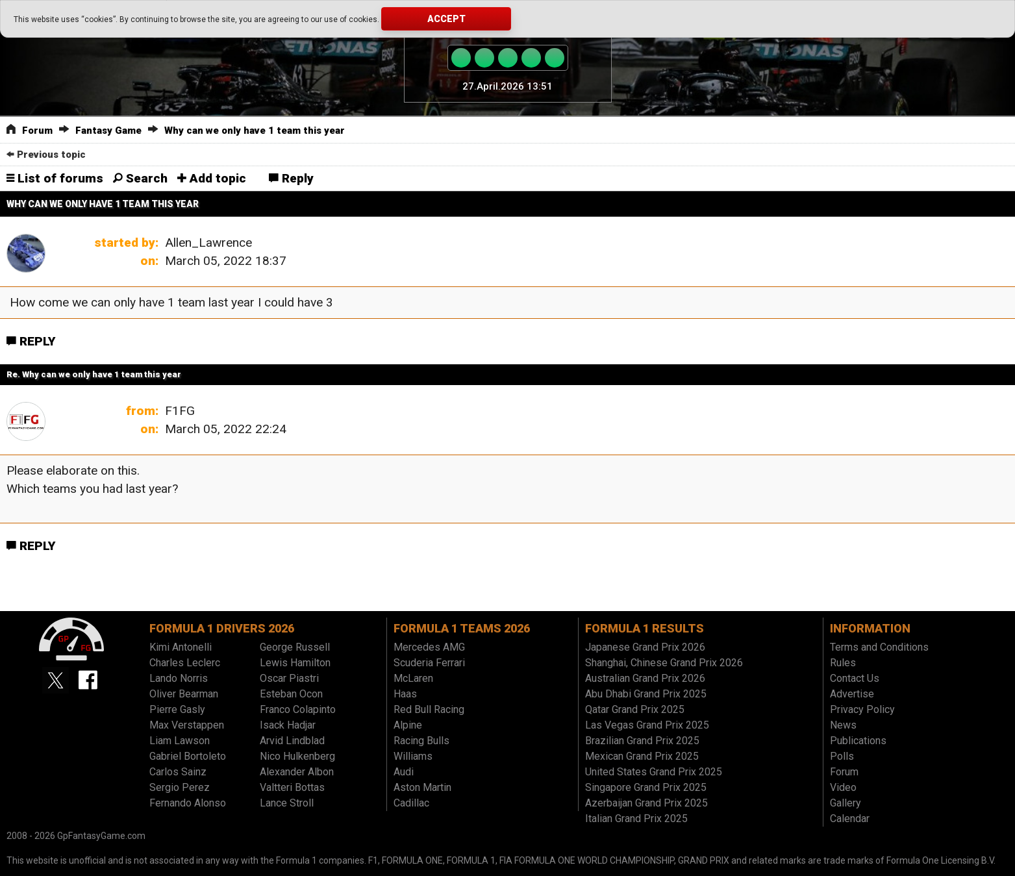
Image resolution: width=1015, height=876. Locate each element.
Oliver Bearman (183, 694)
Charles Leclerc (184, 663)
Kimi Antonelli (180, 647)
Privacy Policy (862, 709)
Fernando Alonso (187, 803)
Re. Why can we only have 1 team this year (93, 374)
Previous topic (46, 154)
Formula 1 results (644, 628)
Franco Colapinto (298, 709)
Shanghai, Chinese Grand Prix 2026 (664, 663)
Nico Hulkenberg (297, 756)
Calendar (850, 818)
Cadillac (411, 803)
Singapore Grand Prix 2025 (646, 787)
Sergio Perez (179, 787)
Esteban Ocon (291, 694)
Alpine (408, 725)
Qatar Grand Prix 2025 (634, 709)
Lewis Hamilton (295, 663)
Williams (413, 756)
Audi (404, 772)
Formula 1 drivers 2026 (221, 628)
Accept (446, 19)
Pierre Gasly (177, 709)
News (843, 725)
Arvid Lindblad (292, 740)
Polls (842, 756)
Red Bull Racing (429, 709)
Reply (291, 178)
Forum (37, 130)
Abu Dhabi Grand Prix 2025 (646, 694)
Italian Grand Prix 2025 (636, 818)
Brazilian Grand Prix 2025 (642, 740)
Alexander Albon (297, 772)
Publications (858, 740)
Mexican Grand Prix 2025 (642, 756)
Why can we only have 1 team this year (254, 130)
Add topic (211, 178)
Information (870, 628)
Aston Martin (422, 787)
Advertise (852, 694)
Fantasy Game (108, 130)
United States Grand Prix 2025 (653, 772)
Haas (405, 694)
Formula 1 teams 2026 (462, 628)
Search (140, 178)
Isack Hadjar (288, 725)
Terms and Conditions (879, 647)
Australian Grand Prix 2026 (645, 678)
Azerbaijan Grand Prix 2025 (646, 803)
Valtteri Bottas (292, 787)
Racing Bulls (421, 740)
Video (843, 787)
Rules (843, 663)
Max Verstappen (186, 725)
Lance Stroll (287, 803)
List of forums (54, 178)
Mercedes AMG (429, 647)
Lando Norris (178, 678)
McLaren (413, 678)
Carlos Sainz (178, 772)
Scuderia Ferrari (429, 663)
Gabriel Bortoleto (187, 756)
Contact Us (854, 678)
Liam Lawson (179, 740)
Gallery (845, 803)
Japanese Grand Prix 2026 (645, 647)
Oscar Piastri (289, 678)
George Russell (295, 647)
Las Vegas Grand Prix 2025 (647, 725)
